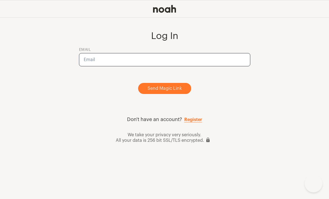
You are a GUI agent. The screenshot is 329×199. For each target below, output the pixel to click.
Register (193, 119)
